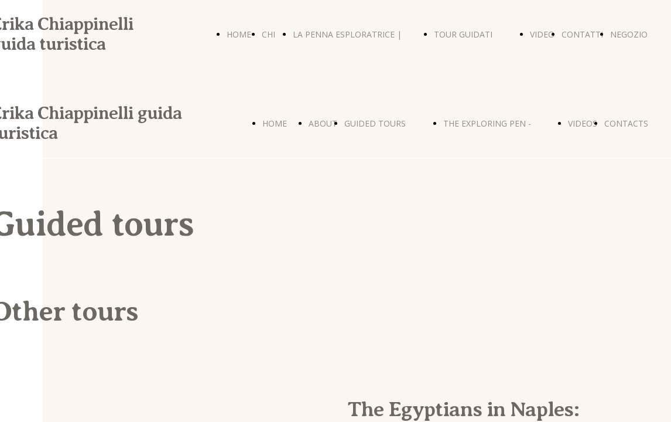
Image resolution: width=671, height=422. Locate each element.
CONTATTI (582, 34)
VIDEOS (582, 123)
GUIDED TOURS (375, 123)
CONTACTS (626, 123)
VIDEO (542, 34)
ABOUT (323, 123)
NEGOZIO (629, 34)
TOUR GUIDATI (463, 34)
